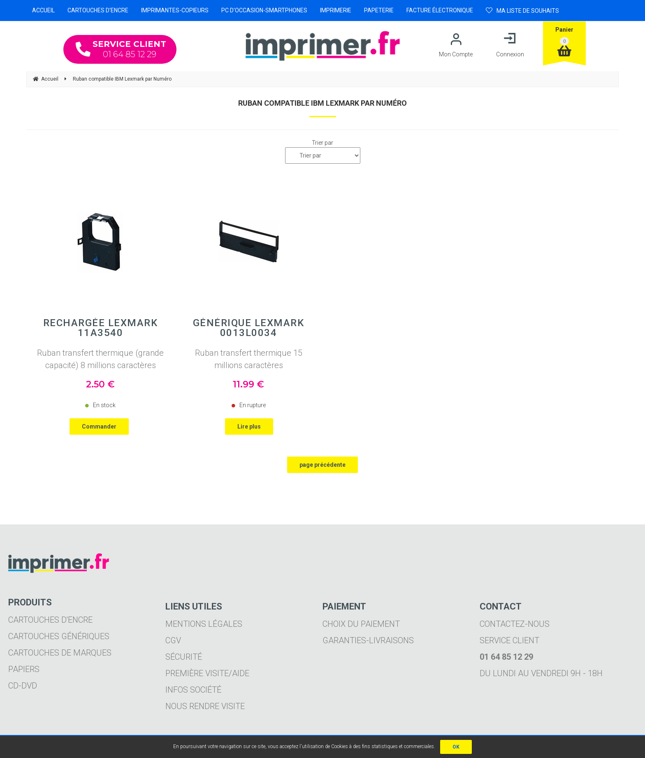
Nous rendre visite (205, 706)
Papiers (23, 669)
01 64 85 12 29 (121, 49)
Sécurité (183, 657)
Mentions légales (203, 624)
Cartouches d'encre (50, 620)
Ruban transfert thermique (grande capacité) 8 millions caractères (100, 359)
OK (455, 747)
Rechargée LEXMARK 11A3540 (100, 328)
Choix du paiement (361, 624)
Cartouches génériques (58, 636)
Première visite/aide (207, 673)
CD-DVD (22, 686)
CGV (173, 640)
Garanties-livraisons (368, 640)
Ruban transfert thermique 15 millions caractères (248, 359)
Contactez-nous (515, 624)
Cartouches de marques (59, 653)
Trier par (322, 142)
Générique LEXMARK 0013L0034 (248, 328)
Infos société (193, 690)
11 (248, 384)
